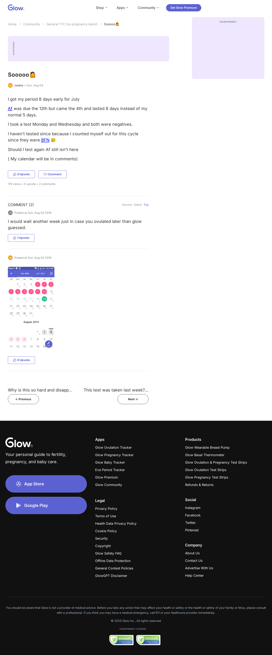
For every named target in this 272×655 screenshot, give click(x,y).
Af (10, 108)
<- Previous (23, 399)
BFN (45, 140)
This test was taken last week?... (116, 390)
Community (31, 24)
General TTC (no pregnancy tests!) (72, 24)
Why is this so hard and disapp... (40, 390)
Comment (52, 174)
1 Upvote (21, 237)
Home (12, 24)
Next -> (133, 399)
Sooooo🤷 (111, 24)
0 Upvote (21, 174)
